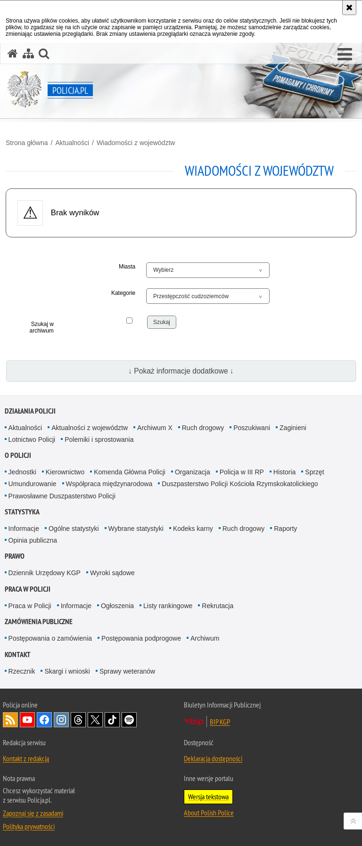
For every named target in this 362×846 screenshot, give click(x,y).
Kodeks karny (193, 528)
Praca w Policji (27, 589)
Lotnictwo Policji (32, 439)
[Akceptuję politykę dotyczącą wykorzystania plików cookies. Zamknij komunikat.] (349, 7)
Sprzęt (314, 472)
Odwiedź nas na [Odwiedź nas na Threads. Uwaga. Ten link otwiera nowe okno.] (78, 719)
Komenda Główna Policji (129, 472)
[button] (344, 55)
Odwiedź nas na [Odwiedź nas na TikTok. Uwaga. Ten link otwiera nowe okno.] (112, 719)
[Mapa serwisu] (28, 53)
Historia (284, 472)
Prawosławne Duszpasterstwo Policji (61, 496)
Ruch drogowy (203, 427)
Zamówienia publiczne (39, 621)
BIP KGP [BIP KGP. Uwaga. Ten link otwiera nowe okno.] (220, 721)
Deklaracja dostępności (213, 758)
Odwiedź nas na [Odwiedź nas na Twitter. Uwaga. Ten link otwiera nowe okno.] (95, 719)
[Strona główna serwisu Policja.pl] (13, 53)
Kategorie (123, 293)
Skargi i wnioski (67, 671)
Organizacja (192, 472)
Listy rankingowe (167, 606)
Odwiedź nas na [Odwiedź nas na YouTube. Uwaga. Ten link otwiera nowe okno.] (27, 719)
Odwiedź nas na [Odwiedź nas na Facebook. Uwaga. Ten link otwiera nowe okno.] (44, 719)
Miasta (127, 266)
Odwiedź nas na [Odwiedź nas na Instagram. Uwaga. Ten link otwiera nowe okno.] (61, 719)
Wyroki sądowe (112, 573)
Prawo (15, 556)
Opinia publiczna (33, 540)
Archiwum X (155, 427)
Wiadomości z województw (136, 142)
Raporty (285, 528)
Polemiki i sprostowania (99, 439)
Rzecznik (21, 671)
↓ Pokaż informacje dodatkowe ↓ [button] (181, 371)
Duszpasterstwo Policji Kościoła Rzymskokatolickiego (240, 484)
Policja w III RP (242, 472)
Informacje (23, 528)
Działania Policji (30, 411)
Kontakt (18, 654)
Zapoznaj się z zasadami (33, 813)
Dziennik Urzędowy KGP (44, 573)
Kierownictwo (65, 472)
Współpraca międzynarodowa (109, 484)
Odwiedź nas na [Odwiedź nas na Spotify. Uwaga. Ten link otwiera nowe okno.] (129, 719)
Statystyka (22, 512)
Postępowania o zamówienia (50, 638)
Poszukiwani (251, 427)
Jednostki (22, 472)
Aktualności (72, 142)
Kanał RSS (10, 719)
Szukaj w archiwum (41, 327)
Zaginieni (293, 427)
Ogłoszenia (117, 606)
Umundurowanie (32, 484)
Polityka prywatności (29, 826)
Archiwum (204, 638)
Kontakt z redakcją (26, 758)
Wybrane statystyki (136, 528)
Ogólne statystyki (74, 528)
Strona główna (27, 142)
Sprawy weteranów (127, 671)
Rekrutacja (217, 606)
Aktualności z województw (89, 427)
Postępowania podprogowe (141, 638)
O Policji (18, 455)
